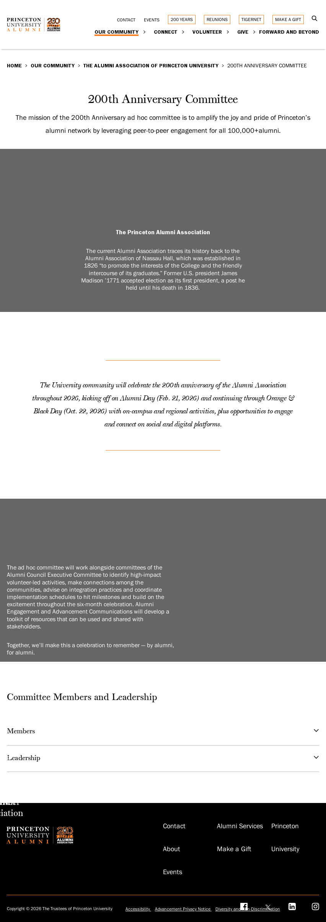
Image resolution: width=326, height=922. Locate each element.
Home (14, 65)
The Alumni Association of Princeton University (150, 65)
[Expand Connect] (183, 31)
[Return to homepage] (35, 27)
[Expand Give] (254, 31)
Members (163, 731)
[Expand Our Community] (144, 31)
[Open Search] (314, 19)
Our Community (53, 65)
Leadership (163, 758)
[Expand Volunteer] (228, 31)
